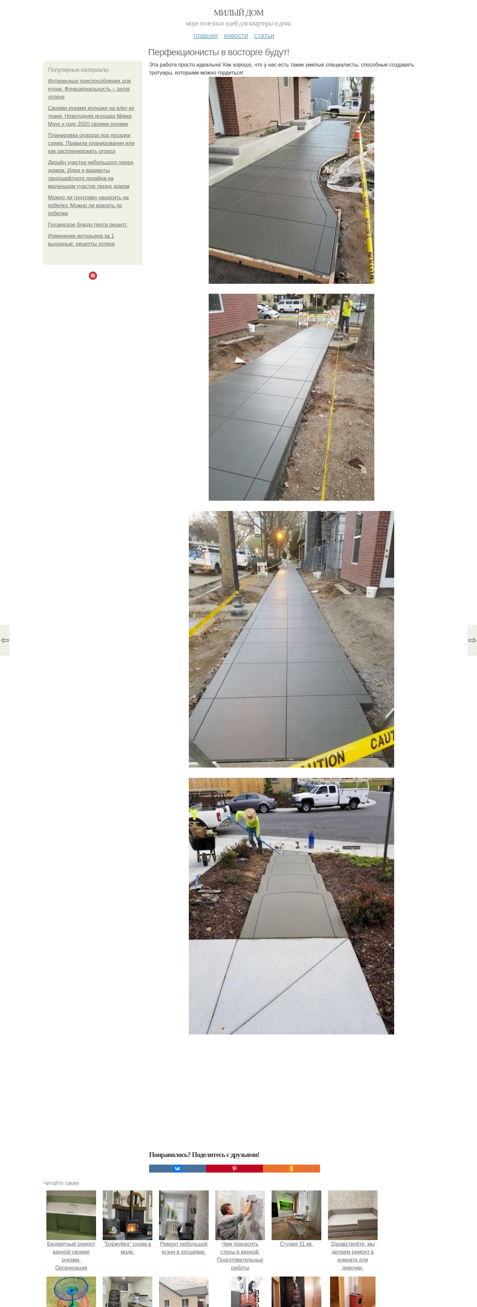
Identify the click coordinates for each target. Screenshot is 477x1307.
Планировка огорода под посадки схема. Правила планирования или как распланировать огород (91, 143)
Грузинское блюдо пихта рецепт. (87, 224)
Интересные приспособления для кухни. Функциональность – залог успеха (89, 89)
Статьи (264, 35)
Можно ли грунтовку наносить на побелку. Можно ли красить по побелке (88, 205)
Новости (236, 35)
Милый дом (238, 13)
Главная (205, 35)
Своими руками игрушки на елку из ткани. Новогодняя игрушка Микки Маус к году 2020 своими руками (91, 116)
